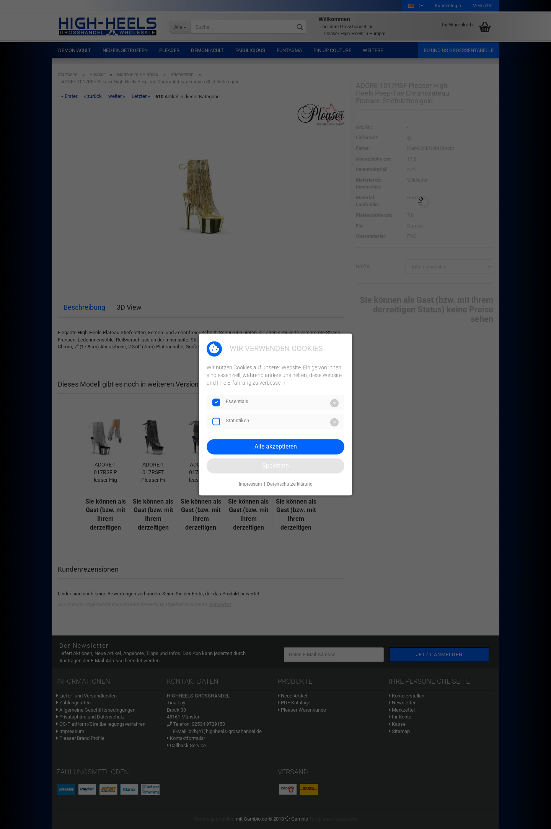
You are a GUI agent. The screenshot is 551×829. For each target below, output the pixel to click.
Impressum (250, 484)
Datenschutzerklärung (290, 484)
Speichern (275, 465)
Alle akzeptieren (275, 446)
